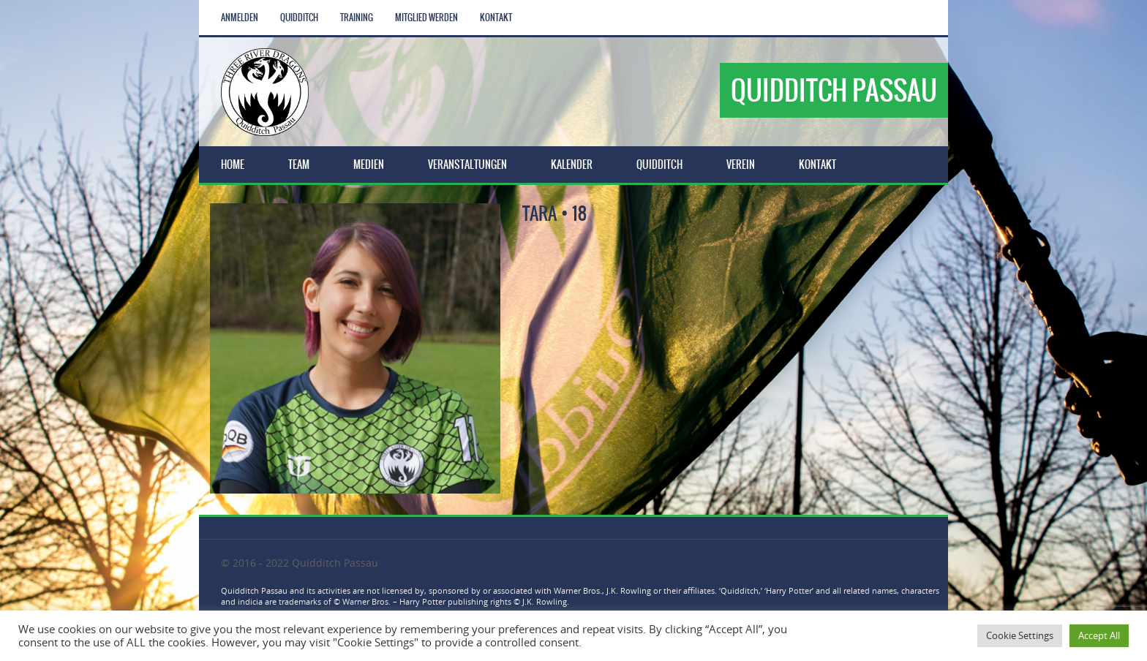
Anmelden (239, 17)
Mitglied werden (426, 17)
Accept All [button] (1099, 635)
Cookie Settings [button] (1019, 635)
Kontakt (496, 17)
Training (356, 17)
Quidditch (299, 17)
